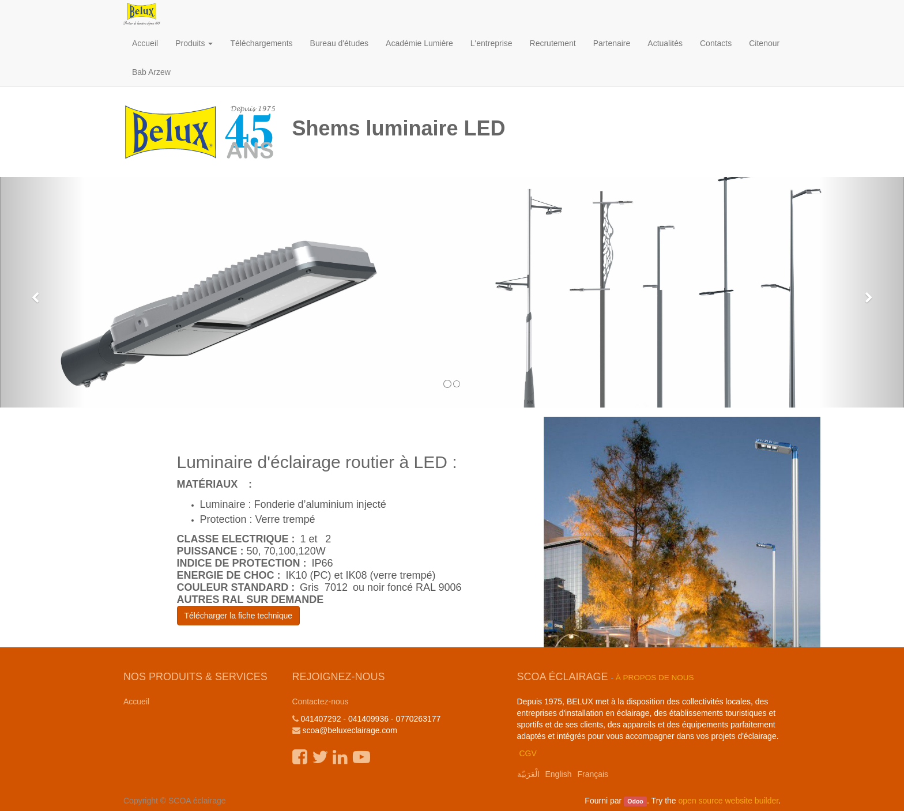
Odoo (635, 801)
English (558, 774)
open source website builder (729, 800)
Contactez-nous (320, 701)
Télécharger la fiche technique (238, 615)
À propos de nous (655, 677)
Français (592, 774)
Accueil (136, 701)
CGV (527, 753)
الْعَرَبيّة (528, 774)
